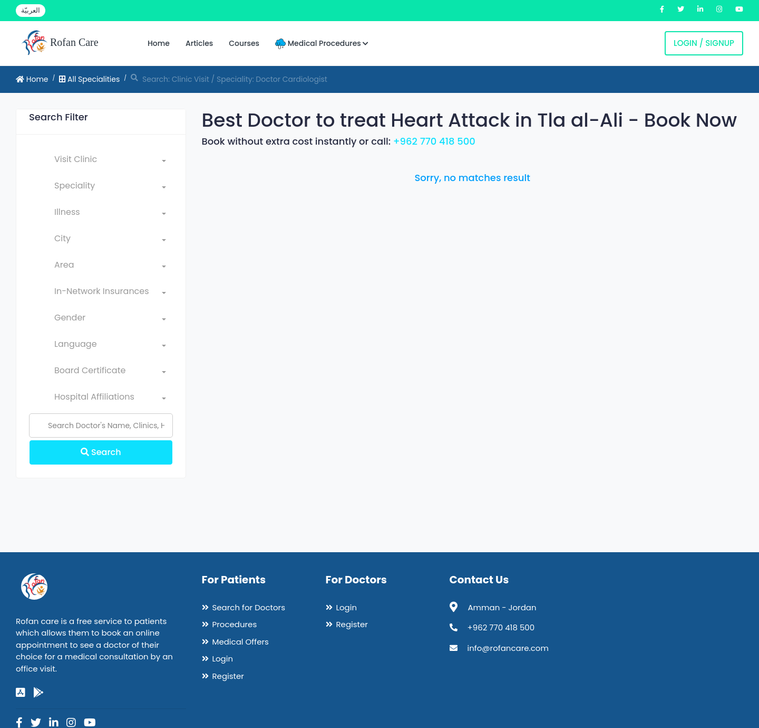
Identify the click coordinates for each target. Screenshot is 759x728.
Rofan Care (60, 43)
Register (228, 676)
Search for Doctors (248, 607)
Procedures (234, 624)
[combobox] (110, 161)
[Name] (101, 425)
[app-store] (20, 692)
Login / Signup (704, 43)
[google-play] (38, 692)
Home (159, 43)
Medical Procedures (321, 43)
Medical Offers (240, 641)
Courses (244, 43)
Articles (199, 43)
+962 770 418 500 (434, 141)
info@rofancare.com (508, 648)
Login (222, 658)
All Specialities (89, 79)
